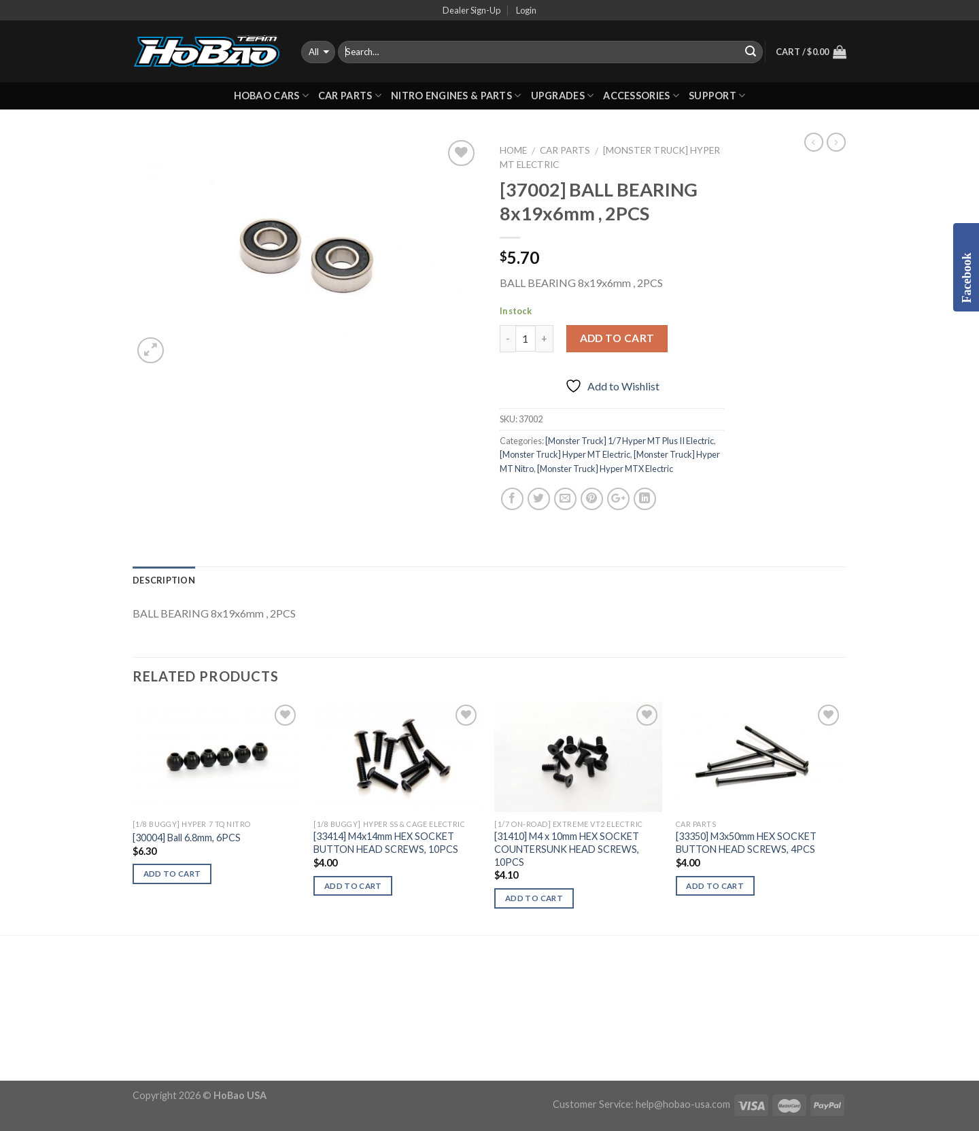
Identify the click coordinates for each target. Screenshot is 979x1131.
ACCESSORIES (641, 95)
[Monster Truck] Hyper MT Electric (565, 454)
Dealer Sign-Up (471, 10)
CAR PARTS (349, 95)
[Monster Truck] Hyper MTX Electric (605, 468)
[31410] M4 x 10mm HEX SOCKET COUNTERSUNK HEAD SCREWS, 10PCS (566, 848)
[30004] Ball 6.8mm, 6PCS (187, 837)
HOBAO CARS (271, 95)
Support (717, 95)
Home (513, 150)
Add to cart (617, 338)
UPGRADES (562, 95)
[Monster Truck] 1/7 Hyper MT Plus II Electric (629, 440)
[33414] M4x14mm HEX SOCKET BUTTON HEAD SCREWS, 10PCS (385, 842)
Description (164, 580)
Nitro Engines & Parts (456, 95)
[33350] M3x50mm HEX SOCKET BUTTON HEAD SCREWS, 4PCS (746, 842)
